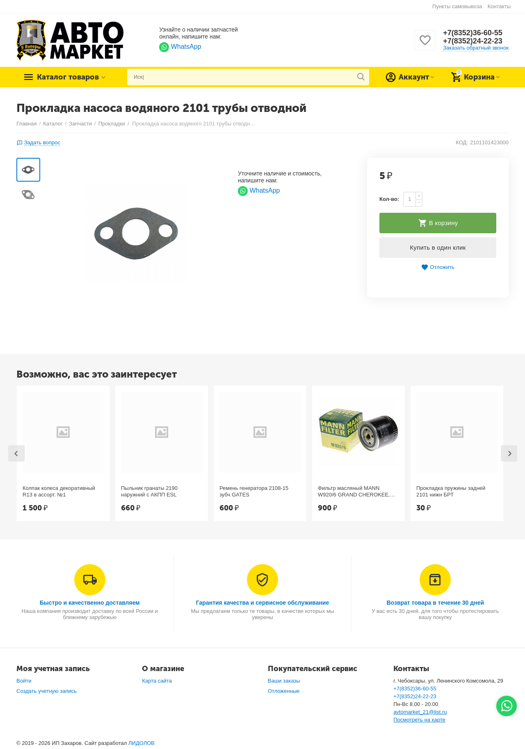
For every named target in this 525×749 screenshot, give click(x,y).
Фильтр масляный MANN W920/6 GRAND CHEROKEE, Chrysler (354, 491)
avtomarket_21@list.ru (420, 712)
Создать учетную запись (46, 691)
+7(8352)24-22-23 (472, 41)
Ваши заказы (284, 681)
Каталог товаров (68, 77)
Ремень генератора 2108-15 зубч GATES (253, 491)
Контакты (499, 6)
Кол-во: (389, 199)
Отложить (437, 267)
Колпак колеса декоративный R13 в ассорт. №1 (59, 491)
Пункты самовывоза (457, 6)
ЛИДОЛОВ (141, 743)
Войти (23, 681)
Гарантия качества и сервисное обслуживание (262, 602)
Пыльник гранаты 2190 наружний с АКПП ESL (149, 491)
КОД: (462, 142)
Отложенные (284, 691)
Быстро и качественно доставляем (90, 602)
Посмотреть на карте (419, 720)
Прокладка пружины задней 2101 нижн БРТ (450, 491)
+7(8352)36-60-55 (472, 33)
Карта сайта (157, 681)
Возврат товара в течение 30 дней (435, 602)
